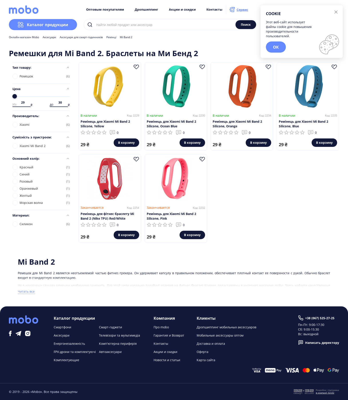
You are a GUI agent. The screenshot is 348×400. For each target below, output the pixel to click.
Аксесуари (49, 37)
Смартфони (62, 327)
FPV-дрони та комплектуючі (75, 352)
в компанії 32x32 (325, 392)
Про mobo (161, 327)
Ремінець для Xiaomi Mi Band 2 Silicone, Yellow (105, 123)
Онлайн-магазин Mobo (24, 37)
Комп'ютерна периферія (118, 343)
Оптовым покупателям (105, 10)
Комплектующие (66, 360)
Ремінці (111, 37)
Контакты (214, 10)
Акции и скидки (182, 10)
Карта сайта (206, 360)
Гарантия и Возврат (169, 335)
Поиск (246, 24)
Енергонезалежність (69, 343)
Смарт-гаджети (110, 327)
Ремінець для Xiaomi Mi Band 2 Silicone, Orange (237, 123)
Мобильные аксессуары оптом (220, 335)
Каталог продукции (43, 24)
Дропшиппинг (146, 10)
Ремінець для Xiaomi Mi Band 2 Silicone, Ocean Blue (171, 123)
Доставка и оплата (211, 343)
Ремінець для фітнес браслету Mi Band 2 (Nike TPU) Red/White (107, 216)
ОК (276, 47)
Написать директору (318, 342)
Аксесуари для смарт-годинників (81, 37)
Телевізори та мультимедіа (119, 335)
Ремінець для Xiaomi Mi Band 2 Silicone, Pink (171, 216)
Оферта (202, 352)
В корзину (126, 142)
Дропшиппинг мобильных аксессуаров (226, 327)
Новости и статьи (167, 360)
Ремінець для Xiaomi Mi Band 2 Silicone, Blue (303, 123)
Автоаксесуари (110, 352)
